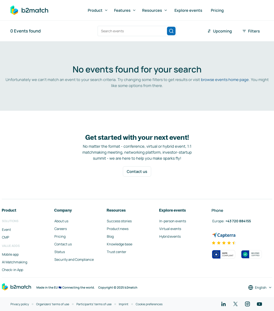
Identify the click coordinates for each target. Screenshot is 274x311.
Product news (117, 228)
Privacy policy (19, 304)
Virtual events (170, 228)
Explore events (188, 10)
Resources (155, 10)
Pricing (217, 10)
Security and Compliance (74, 259)
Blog (110, 236)
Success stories (119, 221)
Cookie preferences (149, 304)
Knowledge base (119, 244)
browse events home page (225, 79)
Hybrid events (170, 236)
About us (61, 221)
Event (6, 229)
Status (59, 251)
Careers (60, 228)
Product (98, 10)
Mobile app (10, 254)
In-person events (172, 221)
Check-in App (12, 269)
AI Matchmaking (14, 262)
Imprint (123, 304)
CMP (5, 237)
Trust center (116, 251)
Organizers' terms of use (52, 304)
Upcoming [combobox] (219, 31)
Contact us (137, 171)
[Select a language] (260, 287)
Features (125, 10)
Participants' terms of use (94, 304)
